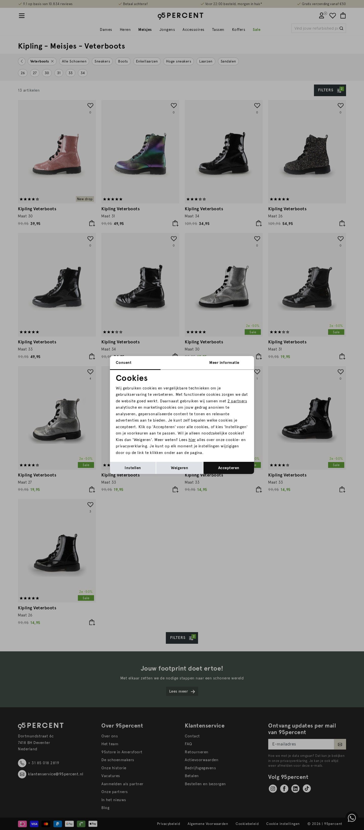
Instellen (133, 468)
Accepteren (228, 468)
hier (192, 440)
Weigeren (179, 468)
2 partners (237, 401)
